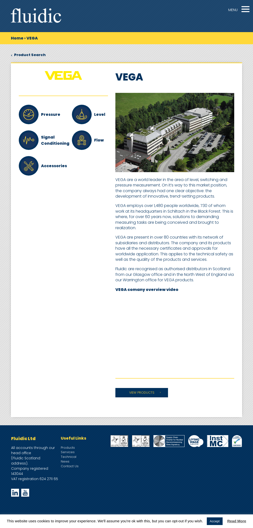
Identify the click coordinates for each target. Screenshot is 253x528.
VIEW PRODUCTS (141, 392)
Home (17, 38)
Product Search (28, 54)
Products (68, 448)
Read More (236, 521)
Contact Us (70, 466)
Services (68, 452)
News (65, 461)
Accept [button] (215, 521)
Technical (68, 457)
